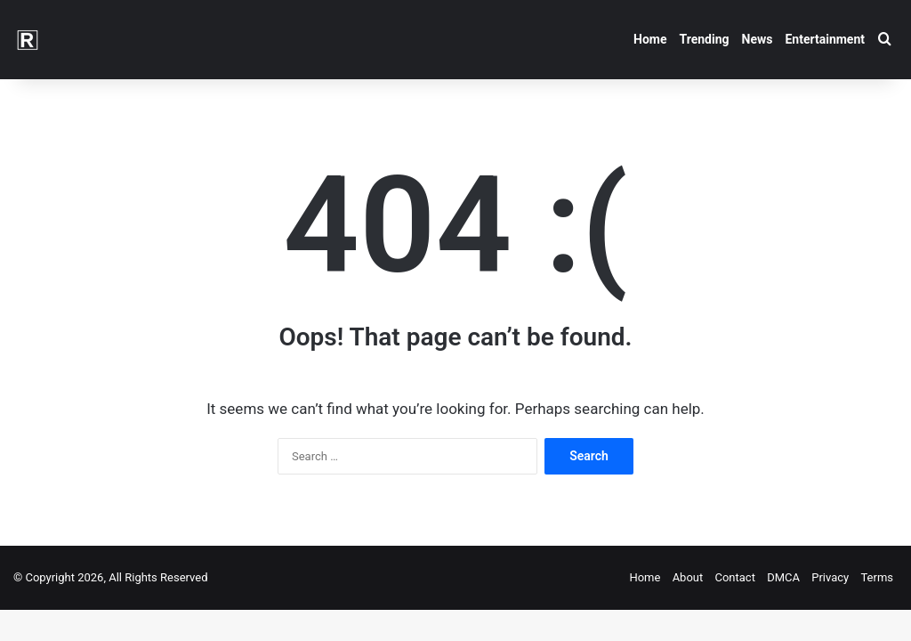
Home (649, 39)
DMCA (783, 577)
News (757, 39)
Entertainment (825, 39)
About (688, 577)
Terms (876, 577)
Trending (704, 39)
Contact (734, 577)
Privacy (830, 577)
